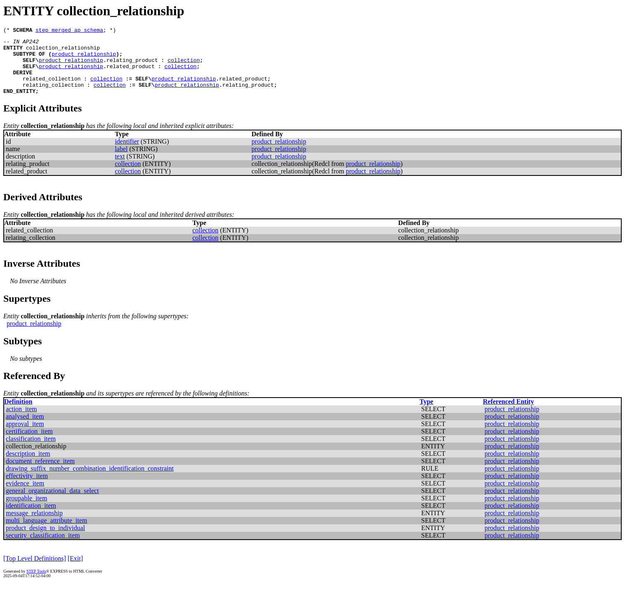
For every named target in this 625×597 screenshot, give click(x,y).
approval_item (25, 436)
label (121, 161)
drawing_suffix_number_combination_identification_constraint (90, 480)
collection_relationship (63, 51)
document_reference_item (40, 473)
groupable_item (26, 510)
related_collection (51, 88)
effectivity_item (27, 488)
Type (426, 413)
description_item (28, 465)
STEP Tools (36, 583)
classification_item (31, 451)
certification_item (29, 443)
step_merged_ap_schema (69, 31)
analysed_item (25, 428)
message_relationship (34, 525)
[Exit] (75, 570)
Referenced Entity (508, 413)
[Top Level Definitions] (34, 570)
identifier (127, 153)
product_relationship (84, 58)
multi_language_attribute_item (46, 532)
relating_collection (53, 96)
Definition (18, 413)
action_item (21, 421)
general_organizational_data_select (52, 503)
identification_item (31, 517)
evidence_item (25, 495)
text (120, 168)
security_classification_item (43, 547)
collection (184, 66)
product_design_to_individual (45, 540)
